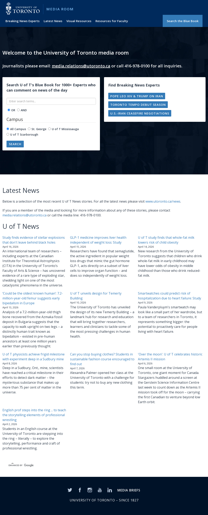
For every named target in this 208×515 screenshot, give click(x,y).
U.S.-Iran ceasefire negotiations (139, 113)
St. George (38, 129)
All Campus (18, 129)
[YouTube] (99, 489)
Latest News (53, 21)
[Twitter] (69, 489)
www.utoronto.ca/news (162, 201)
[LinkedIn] (109, 489)
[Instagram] (89, 489)
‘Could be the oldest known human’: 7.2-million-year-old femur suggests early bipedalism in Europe (32, 298)
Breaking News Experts (22, 21)
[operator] (9, 110)
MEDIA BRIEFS (128, 490)
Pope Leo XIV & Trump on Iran (136, 96)
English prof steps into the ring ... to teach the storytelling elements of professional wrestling (34, 415)
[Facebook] (79, 489)
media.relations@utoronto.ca (81, 66)
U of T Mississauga (65, 129)
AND (24, 110)
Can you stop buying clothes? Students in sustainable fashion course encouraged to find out (102, 359)
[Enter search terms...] (51, 101)
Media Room (60, 9)
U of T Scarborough (24, 134)
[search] (69, 465)
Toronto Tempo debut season (138, 105)
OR (13, 110)
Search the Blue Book (182, 21)
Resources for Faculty (111, 21)
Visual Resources (78, 21)
